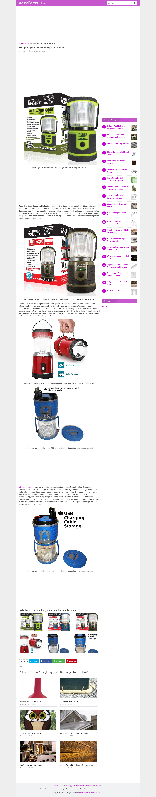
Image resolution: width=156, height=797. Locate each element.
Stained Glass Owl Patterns (30, 733)
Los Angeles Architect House (31, 765)
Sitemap (56, 786)
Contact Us (63, 786)
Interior (44, 3)
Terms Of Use (80, 786)
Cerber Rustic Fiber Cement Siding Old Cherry (78, 765)
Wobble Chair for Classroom (30, 701)
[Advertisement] (78, 25)
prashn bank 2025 (97, 793)
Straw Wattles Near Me (69, 701)
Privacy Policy (97, 786)
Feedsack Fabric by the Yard (118, 143)
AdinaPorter (28, 3)
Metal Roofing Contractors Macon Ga (74, 733)
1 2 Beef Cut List (113, 290)
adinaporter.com (25, 487)
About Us (89, 786)
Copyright (71, 786)
